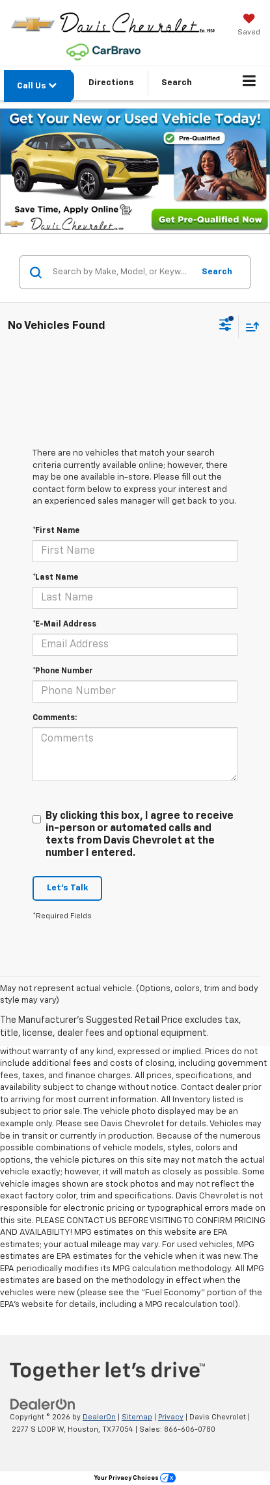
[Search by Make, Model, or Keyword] (121, 272)
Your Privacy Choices (135, 1478)
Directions (111, 83)
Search (217, 272)
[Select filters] (225, 326)
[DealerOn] (43, 1405)
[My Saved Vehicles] (248, 26)
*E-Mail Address (64, 624)
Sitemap (137, 1417)
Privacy (170, 1417)
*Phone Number (63, 671)
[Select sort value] (249, 326)
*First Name (56, 531)
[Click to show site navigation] (249, 83)
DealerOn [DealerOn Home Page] (99, 1417)
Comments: (55, 718)
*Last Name (55, 578)
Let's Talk (67, 888)
